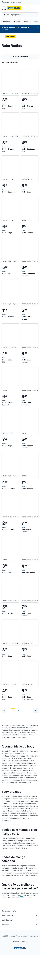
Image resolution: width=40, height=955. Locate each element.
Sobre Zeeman (20, 915)
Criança (35, 22)
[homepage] (14, 8)
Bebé (26, 22)
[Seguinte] (35, 710)
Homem (17, 22)
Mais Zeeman (20, 920)
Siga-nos (20, 925)
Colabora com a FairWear (12, 2)
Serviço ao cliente (20, 911)
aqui (21, 895)
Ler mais (5, 30)
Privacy (16, 942)
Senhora (6, 22)
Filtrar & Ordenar (20, 57)
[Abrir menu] (4, 8)
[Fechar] (37, 27)
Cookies (24, 942)
